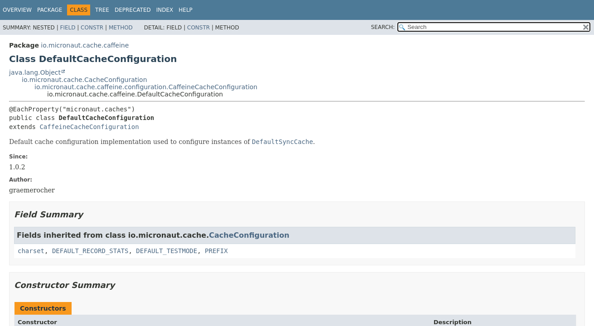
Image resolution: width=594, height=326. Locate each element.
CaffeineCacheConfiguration (89, 126)
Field (67, 27)
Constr (92, 27)
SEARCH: (383, 27)
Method (121, 27)
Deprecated (133, 10)
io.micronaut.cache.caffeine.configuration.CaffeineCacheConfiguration (145, 87)
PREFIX (216, 250)
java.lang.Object (35, 72)
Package (49, 10)
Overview (17, 10)
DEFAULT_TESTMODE (166, 250)
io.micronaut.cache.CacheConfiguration (84, 79)
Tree (102, 10)
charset (31, 250)
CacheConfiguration (249, 235)
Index (165, 10)
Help (186, 10)
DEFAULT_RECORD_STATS (90, 250)
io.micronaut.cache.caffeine (85, 45)
